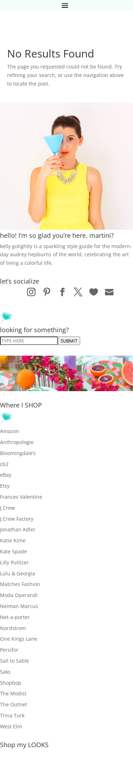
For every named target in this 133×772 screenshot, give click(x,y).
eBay (5, 474)
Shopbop (10, 682)
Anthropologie (17, 442)
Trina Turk (12, 715)
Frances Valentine (21, 496)
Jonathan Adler (17, 529)
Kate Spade (13, 551)
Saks (5, 671)
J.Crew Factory (16, 518)
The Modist (13, 693)
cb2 (4, 464)
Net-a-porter (15, 617)
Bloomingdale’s (18, 453)
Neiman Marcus (19, 606)
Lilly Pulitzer (14, 562)
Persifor (9, 649)
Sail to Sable (14, 660)
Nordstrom (13, 628)
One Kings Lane (18, 638)
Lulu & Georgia (17, 573)
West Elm (11, 726)
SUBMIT (69, 341)
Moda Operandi (19, 595)
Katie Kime (13, 540)
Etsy (5, 485)
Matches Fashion (20, 584)
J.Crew (7, 507)
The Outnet (13, 704)
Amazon (9, 431)
